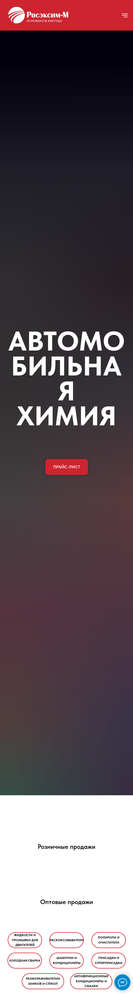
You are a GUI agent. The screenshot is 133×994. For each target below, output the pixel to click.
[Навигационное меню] (125, 15)
